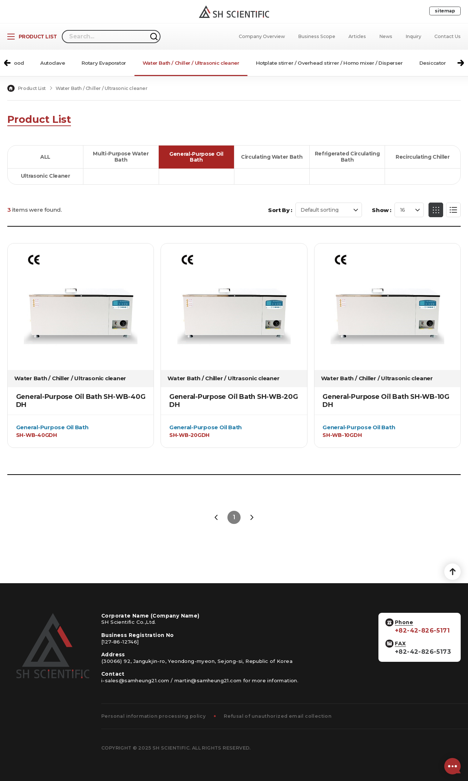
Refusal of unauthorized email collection (278, 716)
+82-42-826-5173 (423, 651)
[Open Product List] (32, 36)
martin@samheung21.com (207, 680)
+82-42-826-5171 (422, 630)
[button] (7, 63)
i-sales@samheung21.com (135, 680)
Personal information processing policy (153, 716)
